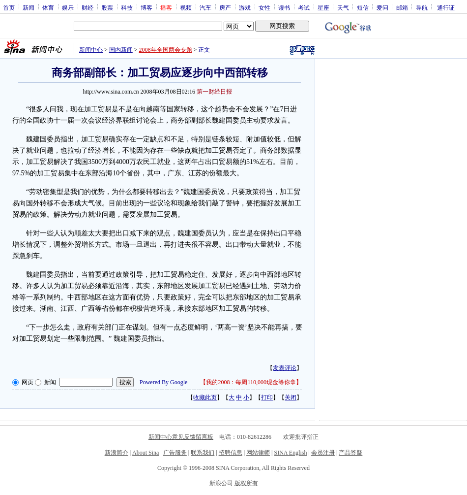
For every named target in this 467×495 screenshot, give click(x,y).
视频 (186, 7)
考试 (304, 7)
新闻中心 (91, 49)
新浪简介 (116, 452)
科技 (127, 7)
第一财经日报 (214, 91)
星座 (323, 7)
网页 (27, 382)
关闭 (290, 397)
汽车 (205, 7)
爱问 (382, 7)
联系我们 (202, 452)
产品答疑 (350, 452)
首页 (9, 7)
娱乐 (68, 7)
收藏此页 (205, 397)
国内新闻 (121, 49)
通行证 (446, 7)
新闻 (28, 7)
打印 (267, 397)
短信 (363, 7)
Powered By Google (163, 382)
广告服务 (175, 452)
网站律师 (258, 452)
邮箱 (402, 7)
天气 (343, 7)
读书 (284, 7)
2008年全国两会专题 (165, 49)
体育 (48, 7)
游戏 (245, 7)
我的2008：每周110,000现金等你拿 (251, 382)
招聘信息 (230, 452)
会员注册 (323, 452)
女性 (264, 7)
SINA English (290, 452)
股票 (107, 7)
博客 (146, 7)
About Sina (145, 452)
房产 (225, 7)
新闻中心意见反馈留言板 (180, 436)
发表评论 (284, 367)
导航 (422, 7)
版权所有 (246, 483)
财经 (87, 7)
